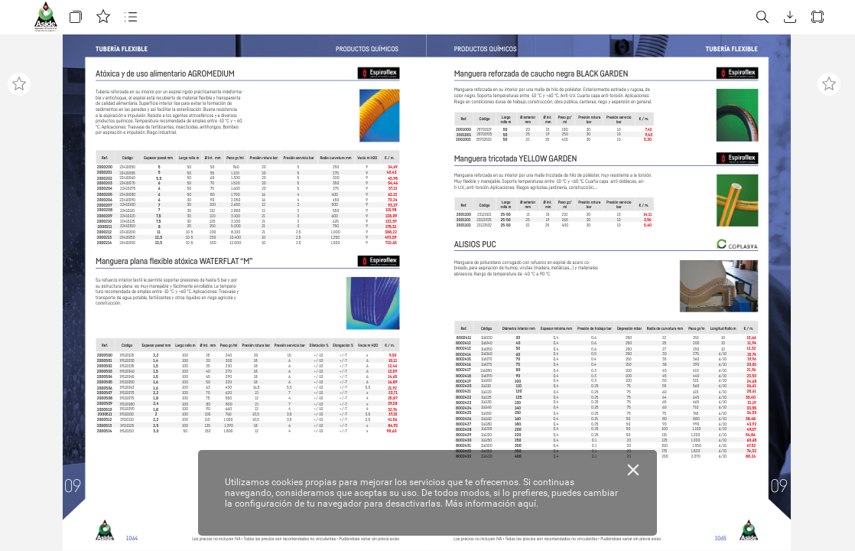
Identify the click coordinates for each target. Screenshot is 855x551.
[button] (75, 17)
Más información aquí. (491, 503)
